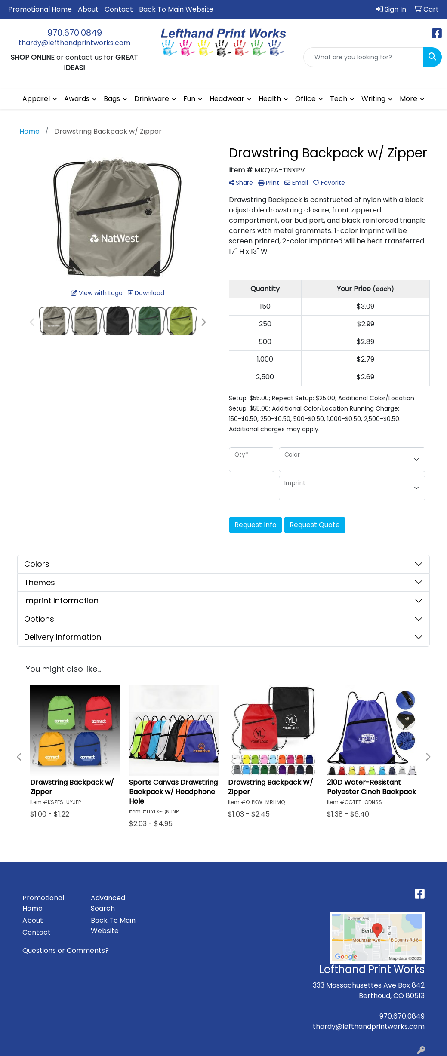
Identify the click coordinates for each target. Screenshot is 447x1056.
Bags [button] (112, 99)
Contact (119, 9)
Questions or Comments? (65, 950)
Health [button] (270, 99)
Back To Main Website (176, 9)
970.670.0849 (74, 33)
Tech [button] (338, 99)
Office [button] (305, 99)
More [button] (408, 99)
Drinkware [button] (151, 99)
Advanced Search (108, 903)
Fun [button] (189, 99)
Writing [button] (373, 99)
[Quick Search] (363, 57)
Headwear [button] (227, 99)
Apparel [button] (36, 99)
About (88, 9)
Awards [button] (76, 99)
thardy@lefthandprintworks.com (74, 43)
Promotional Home (40, 9)
